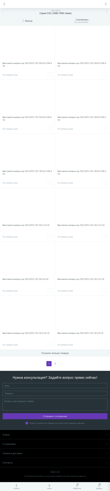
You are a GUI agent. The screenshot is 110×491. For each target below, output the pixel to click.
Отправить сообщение (55, 416)
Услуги (55, 434)
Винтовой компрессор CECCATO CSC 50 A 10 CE (26, 333)
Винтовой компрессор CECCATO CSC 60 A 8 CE (25, 279)
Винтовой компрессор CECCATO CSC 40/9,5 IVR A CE (82, 172)
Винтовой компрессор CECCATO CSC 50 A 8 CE (80, 333)
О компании (55, 444)
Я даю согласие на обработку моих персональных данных (57, 423)
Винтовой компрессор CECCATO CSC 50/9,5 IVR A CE (82, 118)
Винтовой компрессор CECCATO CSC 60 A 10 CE (81, 225)
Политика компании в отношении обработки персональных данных (55, 476)
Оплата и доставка (55, 453)
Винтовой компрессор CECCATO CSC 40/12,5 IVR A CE (27, 172)
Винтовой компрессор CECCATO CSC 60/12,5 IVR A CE (27, 64)
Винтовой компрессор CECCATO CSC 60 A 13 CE (26, 225)
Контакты (55, 462)
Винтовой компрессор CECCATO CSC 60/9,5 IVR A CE (82, 64)
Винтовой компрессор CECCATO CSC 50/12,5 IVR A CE (27, 118)
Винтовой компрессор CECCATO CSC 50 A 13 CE (81, 279)
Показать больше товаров (55, 353)
